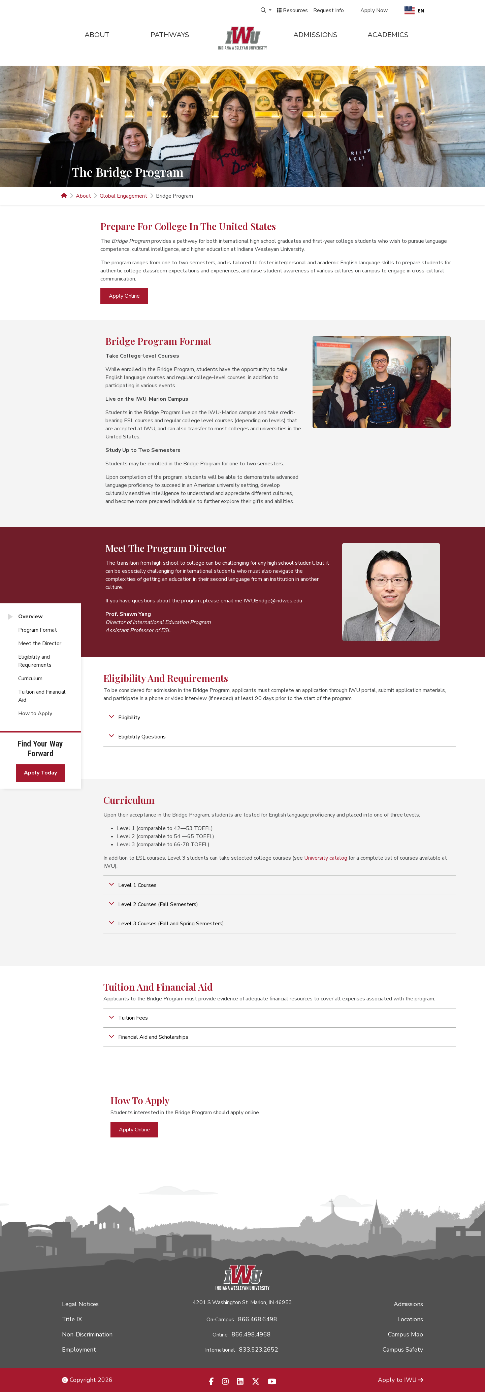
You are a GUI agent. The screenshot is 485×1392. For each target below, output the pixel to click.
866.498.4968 (251, 1334)
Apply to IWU (400, 1380)
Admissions (315, 34)
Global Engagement (123, 196)
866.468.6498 (257, 1319)
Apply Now (374, 10)
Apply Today (40, 773)
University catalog (325, 858)
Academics (388, 34)
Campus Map (405, 1334)
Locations (410, 1319)
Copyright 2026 (87, 1380)
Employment (79, 1350)
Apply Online (124, 296)
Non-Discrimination (87, 1334)
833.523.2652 (258, 1350)
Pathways (170, 34)
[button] (279, 717)
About (97, 34)
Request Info (328, 10)
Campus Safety (403, 1350)
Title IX (72, 1319)
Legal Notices (80, 1304)
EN (414, 10)
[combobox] (414, 10)
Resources (292, 10)
